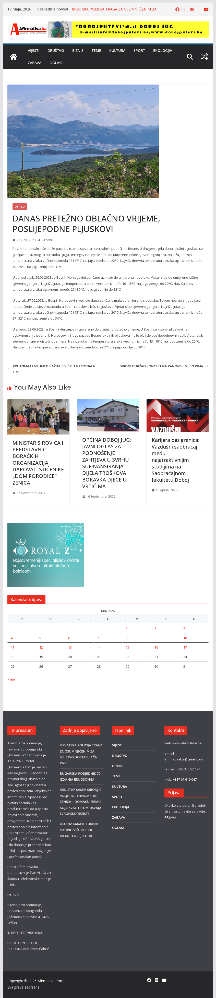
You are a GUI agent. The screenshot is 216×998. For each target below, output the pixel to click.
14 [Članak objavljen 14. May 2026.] (99, 647)
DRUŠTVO (55, 50)
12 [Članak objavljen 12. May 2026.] (41, 647)
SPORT (139, 50)
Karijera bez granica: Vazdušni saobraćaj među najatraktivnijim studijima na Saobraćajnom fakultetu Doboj (175, 460)
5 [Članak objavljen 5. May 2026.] (40, 638)
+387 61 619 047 (185, 779)
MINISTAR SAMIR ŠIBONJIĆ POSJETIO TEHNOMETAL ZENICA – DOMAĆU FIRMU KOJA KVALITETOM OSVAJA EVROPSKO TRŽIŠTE (80, 801)
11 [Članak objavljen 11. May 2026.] (12, 647)
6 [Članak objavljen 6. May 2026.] (69, 638)
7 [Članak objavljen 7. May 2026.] (98, 638)
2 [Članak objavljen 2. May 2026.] (155, 628)
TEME (96, 50)
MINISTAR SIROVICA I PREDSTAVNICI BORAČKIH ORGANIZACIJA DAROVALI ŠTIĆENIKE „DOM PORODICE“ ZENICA (38, 462)
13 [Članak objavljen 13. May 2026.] (70, 647)
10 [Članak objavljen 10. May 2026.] (185, 638)
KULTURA (117, 50)
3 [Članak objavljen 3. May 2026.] (184, 628)
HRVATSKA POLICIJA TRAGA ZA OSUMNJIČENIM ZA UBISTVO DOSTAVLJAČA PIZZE (113, 12)
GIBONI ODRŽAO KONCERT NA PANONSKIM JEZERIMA (164, 366)
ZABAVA (34, 62)
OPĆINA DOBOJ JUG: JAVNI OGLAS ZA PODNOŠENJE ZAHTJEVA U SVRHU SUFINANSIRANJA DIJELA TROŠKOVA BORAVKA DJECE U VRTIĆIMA (106, 463)
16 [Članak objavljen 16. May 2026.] (156, 647)
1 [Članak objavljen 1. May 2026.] (126, 628)
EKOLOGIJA (162, 50)
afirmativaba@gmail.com (183, 759)
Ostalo (20, 206)
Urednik (47, 240)
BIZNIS (77, 50)
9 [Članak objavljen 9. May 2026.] (155, 638)
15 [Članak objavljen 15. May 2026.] (127, 647)
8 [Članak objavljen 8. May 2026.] (126, 638)
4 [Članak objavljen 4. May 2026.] (12, 638)
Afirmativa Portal (51, 980)
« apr (11, 679)
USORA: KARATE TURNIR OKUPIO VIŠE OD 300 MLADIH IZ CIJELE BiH (79, 829)
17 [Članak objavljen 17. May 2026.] (185, 647)
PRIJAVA (170, 817)
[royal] (45, 525)
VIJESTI (33, 50)
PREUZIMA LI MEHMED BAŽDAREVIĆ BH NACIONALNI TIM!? (52, 369)
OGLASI (56, 62)
